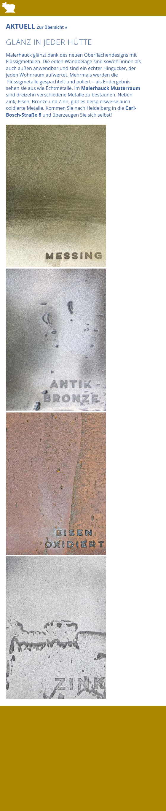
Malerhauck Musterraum (111, 88)
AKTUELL (36, 26)
